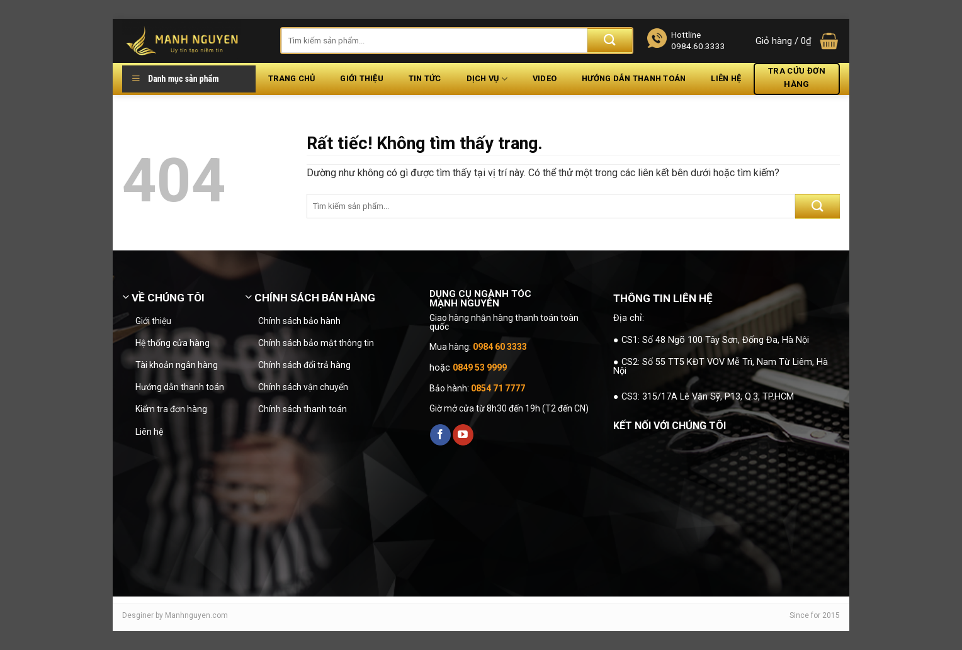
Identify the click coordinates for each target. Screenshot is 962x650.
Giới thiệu (361, 78)
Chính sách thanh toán (302, 409)
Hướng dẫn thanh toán (634, 78)
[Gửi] (609, 40)
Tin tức (425, 78)
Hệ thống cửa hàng (172, 343)
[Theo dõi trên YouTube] (463, 434)
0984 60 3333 (500, 347)
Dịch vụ (487, 79)
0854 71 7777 (498, 388)
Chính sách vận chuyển (303, 387)
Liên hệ (726, 78)
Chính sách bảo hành (299, 321)
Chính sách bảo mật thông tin (316, 343)
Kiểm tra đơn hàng (171, 409)
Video (545, 78)
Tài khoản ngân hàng (176, 365)
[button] (797, 41)
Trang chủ (291, 78)
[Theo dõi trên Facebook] (440, 434)
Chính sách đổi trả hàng (304, 365)
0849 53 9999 (480, 367)
